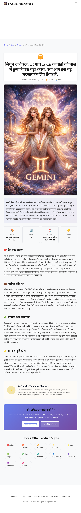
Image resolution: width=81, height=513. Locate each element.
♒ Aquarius (10, 464)
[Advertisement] (40, 23)
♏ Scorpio (40, 455)
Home (6, 45)
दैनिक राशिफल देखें (30, 424)
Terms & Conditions (41, 496)
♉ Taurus (25, 446)
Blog (12, 45)
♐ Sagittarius (56, 455)
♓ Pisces (24, 464)
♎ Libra (25, 454)
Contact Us (66, 496)
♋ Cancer (55, 446)
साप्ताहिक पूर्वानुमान (50, 424)
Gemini (19, 45)
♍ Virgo (9, 455)
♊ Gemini (40, 446)
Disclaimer (55, 496)
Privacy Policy (26, 496)
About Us (14, 496)
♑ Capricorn (71, 455)
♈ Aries (10, 445)
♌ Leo (70, 445)
